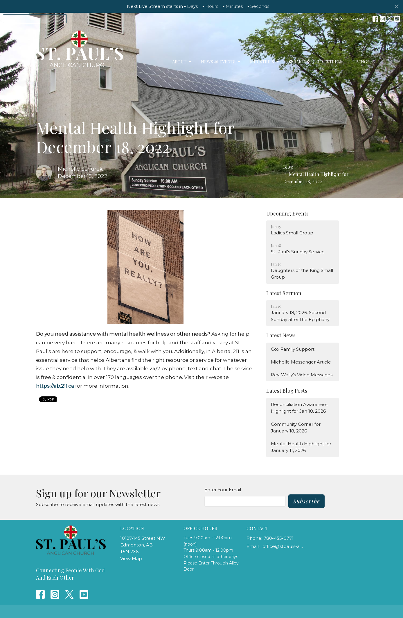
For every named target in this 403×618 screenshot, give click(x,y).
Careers (360, 18)
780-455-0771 (279, 538)
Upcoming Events (287, 213)
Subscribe (306, 501)
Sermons (299, 62)
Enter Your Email (222, 489)
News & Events (221, 62)
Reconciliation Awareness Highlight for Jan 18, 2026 (299, 408)
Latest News (281, 335)
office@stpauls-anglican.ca (283, 546)
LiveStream (331, 62)
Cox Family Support (292, 349)
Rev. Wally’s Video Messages (301, 374)
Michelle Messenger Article (301, 362)
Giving (359, 62)
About (182, 62)
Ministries (265, 62)
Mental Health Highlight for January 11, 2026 (301, 447)
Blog (288, 167)
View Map (131, 558)
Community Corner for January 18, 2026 (296, 427)
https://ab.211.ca (55, 386)
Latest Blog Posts (286, 390)
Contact (338, 18)
